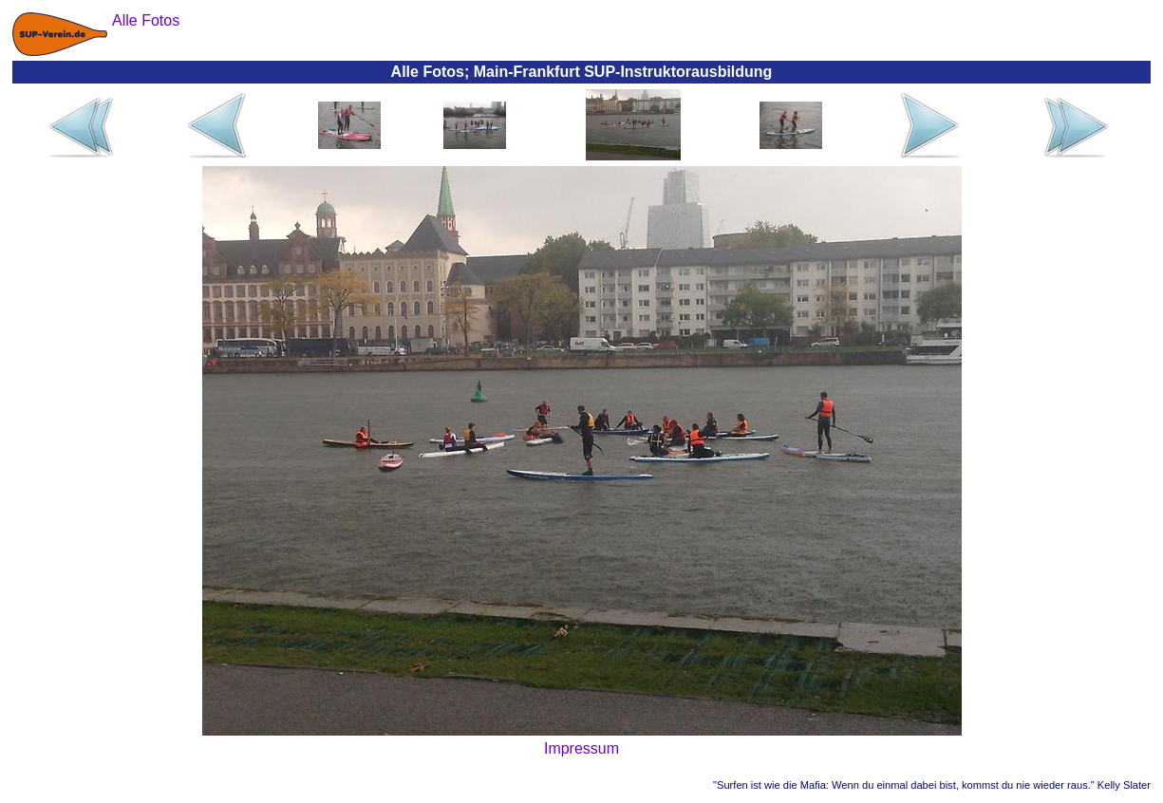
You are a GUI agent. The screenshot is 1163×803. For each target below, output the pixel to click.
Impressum (581, 748)
